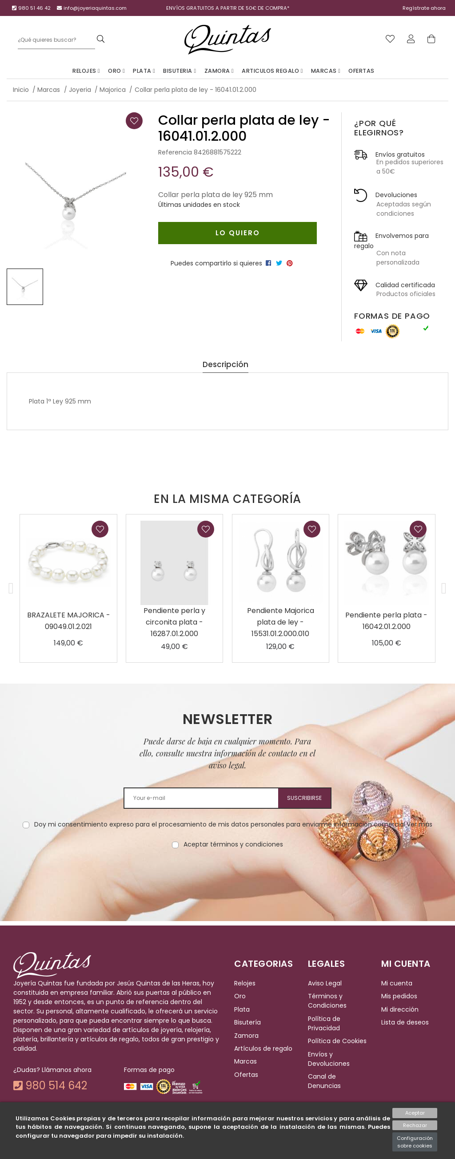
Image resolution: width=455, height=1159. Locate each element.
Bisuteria (179, 71)
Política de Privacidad (324, 1023)
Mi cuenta (396, 983)
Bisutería (247, 1022)
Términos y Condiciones (327, 1001)
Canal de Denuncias (324, 1081)
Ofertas (361, 71)
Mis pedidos (399, 996)
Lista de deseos (405, 1022)
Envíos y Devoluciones (329, 1059)
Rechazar (415, 1125)
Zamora (219, 71)
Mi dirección (400, 1009)
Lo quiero (238, 232)
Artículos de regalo (263, 1048)
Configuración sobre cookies (415, 1142)
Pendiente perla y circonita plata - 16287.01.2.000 (174, 622)
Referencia (175, 152)
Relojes (86, 71)
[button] (11, 588)
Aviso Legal (325, 983)
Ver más (419, 824)
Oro (116, 71)
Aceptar (415, 1112)
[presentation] (227, 877)
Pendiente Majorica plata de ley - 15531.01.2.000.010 (280, 622)
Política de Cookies (337, 1040)
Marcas (326, 71)
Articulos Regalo (272, 71)
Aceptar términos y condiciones (233, 844)
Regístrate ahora (424, 8)
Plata (144, 71)
